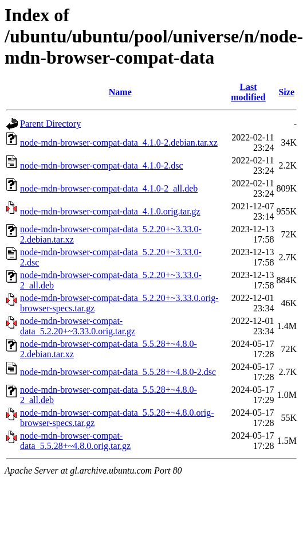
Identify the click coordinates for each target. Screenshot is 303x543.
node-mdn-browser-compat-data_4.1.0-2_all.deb (109, 188)
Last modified (248, 92)
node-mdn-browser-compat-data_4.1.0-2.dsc (101, 165)
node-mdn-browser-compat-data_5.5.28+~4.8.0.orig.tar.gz (75, 441)
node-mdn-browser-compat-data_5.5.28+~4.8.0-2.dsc (118, 372)
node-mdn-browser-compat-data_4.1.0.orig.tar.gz (110, 211)
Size (286, 92)
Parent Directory (50, 123)
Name (120, 92)
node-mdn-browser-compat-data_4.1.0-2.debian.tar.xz (119, 142)
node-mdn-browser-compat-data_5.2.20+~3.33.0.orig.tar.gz (77, 326)
